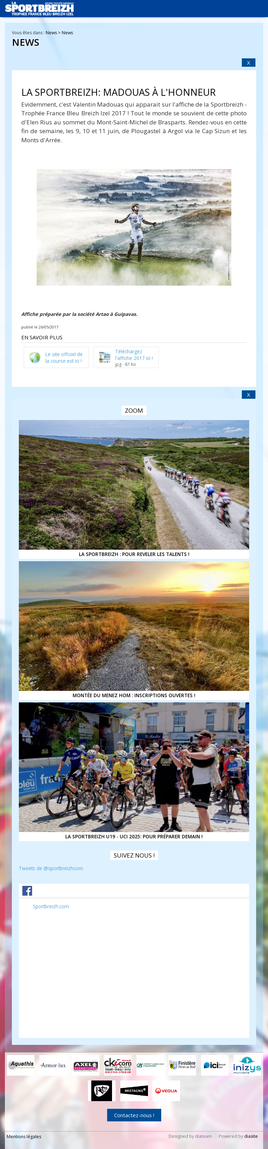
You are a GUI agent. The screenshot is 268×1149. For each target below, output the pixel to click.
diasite (251, 1136)
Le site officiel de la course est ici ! (64, 357)
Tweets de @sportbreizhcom (51, 868)
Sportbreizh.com (51, 906)
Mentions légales (24, 1137)
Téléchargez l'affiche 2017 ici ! (134, 354)
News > (54, 33)
